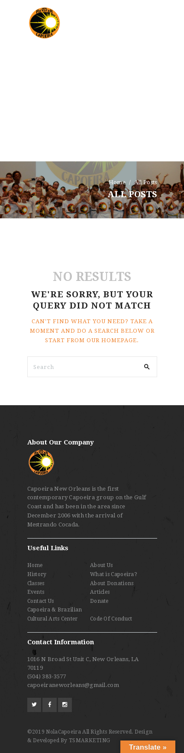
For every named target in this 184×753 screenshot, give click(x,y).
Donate (99, 601)
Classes (36, 583)
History (37, 574)
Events (36, 592)
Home (117, 182)
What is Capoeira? (113, 574)
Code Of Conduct (111, 619)
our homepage (112, 340)
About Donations (112, 583)
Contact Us (40, 601)
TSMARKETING (89, 740)
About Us (101, 565)
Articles (100, 592)
